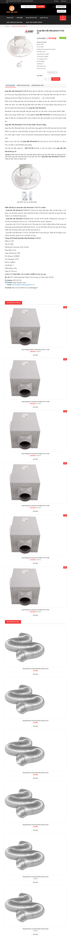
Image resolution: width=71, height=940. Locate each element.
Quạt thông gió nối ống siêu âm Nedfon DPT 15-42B (35, 505)
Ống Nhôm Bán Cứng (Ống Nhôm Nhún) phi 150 (35, 772)
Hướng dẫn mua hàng (37, 85)
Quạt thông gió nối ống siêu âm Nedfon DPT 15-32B (35, 453)
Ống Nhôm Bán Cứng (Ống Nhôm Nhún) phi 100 (35, 668)
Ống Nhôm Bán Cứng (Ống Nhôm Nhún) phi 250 (35, 876)
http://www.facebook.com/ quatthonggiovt (25, 288)
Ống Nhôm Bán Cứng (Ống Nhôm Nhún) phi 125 (35, 720)
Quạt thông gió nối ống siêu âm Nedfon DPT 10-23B (35, 401)
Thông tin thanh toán (23, 85)
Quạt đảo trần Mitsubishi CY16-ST (16, 125)
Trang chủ (7, 26)
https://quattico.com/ (19, 282)
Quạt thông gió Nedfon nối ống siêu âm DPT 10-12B (35, 349)
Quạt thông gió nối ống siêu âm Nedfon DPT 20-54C (35, 609)
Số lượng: (40, 75)
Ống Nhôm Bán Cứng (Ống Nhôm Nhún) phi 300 (35, 929)
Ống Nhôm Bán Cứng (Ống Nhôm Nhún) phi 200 (35, 824)
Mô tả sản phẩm (10, 85)
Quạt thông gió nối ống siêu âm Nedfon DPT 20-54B (35, 557)
